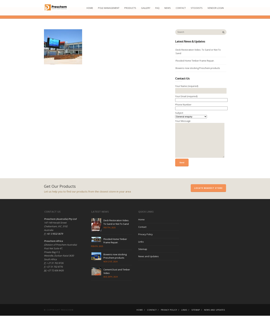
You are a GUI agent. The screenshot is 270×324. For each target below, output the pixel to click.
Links (141, 250)
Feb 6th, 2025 (97, 254)
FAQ (157, 8)
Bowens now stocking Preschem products (198, 76)
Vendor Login (215, 8)
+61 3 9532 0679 (54, 241)
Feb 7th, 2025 (109, 236)
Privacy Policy (145, 242)
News (167, 8)
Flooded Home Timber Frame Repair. (195, 69)
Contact (181, 8)
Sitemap (142, 257)
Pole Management (108, 8)
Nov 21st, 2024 (110, 269)
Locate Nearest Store (208, 196)
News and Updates (148, 264)
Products (130, 8)
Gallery (145, 8)
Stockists (197, 8)
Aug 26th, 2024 (110, 285)
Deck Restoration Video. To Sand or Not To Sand (198, 59)
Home (90, 8)
